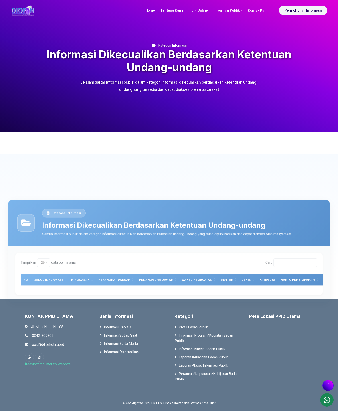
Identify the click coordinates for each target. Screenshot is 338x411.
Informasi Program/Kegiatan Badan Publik (204, 338)
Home (150, 10)
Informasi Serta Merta (121, 343)
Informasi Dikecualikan (121, 352)
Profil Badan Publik (193, 327)
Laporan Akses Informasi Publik (203, 365)
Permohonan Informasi (303, 10)
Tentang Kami (171, 10)
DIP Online (199, 10)
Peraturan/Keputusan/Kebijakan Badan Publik (206, 376)
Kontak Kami (258, 10)
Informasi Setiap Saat (120, 335)
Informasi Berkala (117, 327)
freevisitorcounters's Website (48, 364)
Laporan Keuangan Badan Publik (203, 357)
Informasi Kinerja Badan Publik (202, 349)
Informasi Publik (226, 10)
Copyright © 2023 (138, 403)
